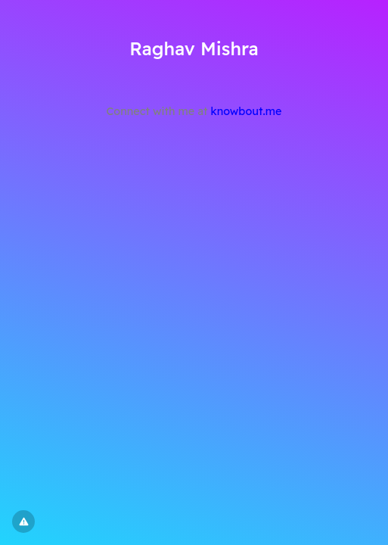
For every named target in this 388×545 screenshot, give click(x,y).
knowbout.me (246, 111)
